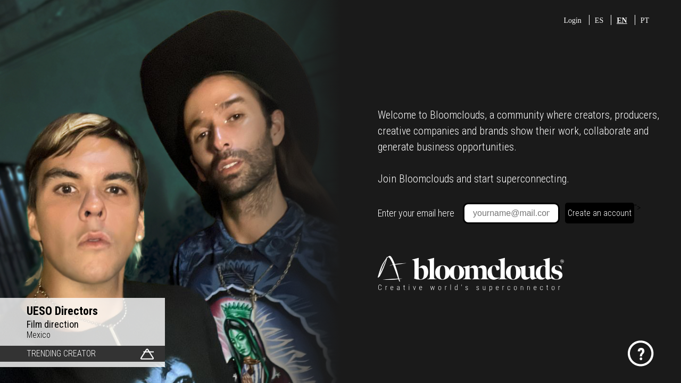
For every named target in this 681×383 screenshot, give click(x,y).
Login (572, 20)
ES (599, 20)
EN (622, 20)
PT (645, 20)
